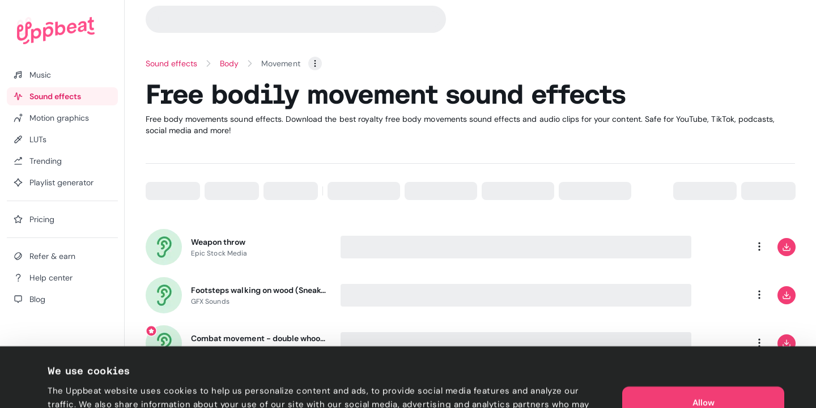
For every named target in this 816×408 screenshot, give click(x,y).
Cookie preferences (89, 386)
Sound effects (172, 63)
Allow (703, 351)
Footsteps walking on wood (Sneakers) (259, 290)
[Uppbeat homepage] (56, 30)
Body (229, 63)
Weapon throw (218, 242)
